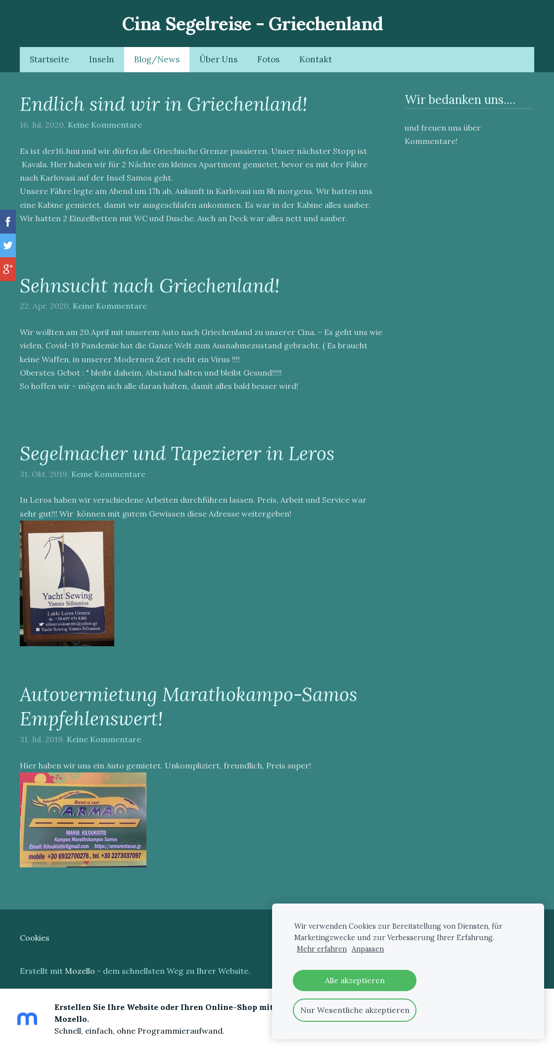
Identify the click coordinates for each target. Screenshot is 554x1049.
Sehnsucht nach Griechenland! (149, 285)
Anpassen (368, 949)
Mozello (80, 971)
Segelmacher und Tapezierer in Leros (177, 453)
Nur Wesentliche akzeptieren (355, 1010)
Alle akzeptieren (355, 980)
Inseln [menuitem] (101, 59)
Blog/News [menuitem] (157, 59)
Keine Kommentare (105, 125)
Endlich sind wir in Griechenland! (163, 104)
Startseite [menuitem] (49, 59)
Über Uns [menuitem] (218, 59)
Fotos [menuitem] (268, 59)
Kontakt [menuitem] (315, 59)
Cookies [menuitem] (34, 938)
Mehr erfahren (322, 949)
